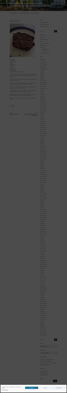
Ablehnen (45, 387)
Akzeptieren (31, 387)
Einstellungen (58, 387)
